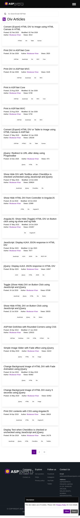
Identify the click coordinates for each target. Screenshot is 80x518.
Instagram (50, 477)
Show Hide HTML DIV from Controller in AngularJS (29, 198)
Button (44, 296)
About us (26, 474)
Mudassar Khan (15, 35)
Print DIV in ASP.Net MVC (17, 69)
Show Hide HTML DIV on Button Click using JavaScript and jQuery (26, 307)
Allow (67, 511)
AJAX (23, 256)
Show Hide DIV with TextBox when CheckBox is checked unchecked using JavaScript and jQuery (28, 175)
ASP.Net (16, 59)
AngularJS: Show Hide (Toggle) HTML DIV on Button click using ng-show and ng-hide (30, 220)
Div (26, 40)
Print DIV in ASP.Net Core (17, 50)
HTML (30, 164)
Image (39, 357)
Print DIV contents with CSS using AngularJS (26, 411)
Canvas (39, 40)
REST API (44, 256)
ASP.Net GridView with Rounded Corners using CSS (30, 327)
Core (44, 59)
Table (32, 40)
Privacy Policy (61, 505)
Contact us (26, 477)
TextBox (48, 441)
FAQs (37, 477)
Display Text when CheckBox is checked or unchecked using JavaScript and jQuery (25, 431)
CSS (28, 338)
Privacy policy (40, 480)
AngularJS (36, 209)
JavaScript (25, 59)
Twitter (49, 484)
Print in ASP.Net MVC (14, 108)
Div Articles (15, 19)
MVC (38, 59)
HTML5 (20, 40)
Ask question (39, 474)
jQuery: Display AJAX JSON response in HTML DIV (29, 266)
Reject (74, 511)
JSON (30, 256)
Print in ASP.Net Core (14, 87)
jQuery (23, 164)
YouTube (50, 480)
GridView (20, 338)
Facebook (50, 474)
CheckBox (35, 188)
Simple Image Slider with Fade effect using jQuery (29, 348)
